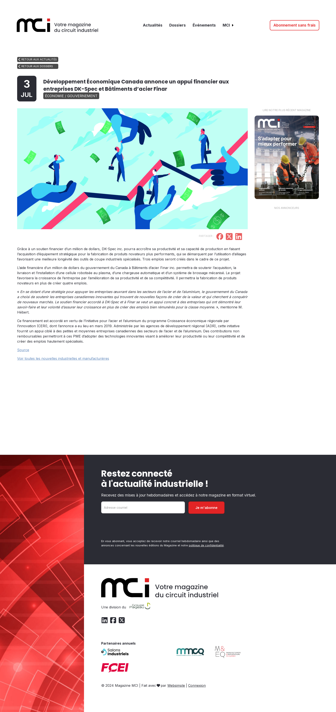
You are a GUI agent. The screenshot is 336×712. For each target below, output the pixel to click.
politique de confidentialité (206, 545)
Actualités (152, 25)
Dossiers (177, 25)
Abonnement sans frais (294, 25)
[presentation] (133, 527)
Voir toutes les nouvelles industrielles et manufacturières (63, 358)
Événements (204, 25)
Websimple (176, 685)
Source (23, 350)
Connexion (197, 685)
